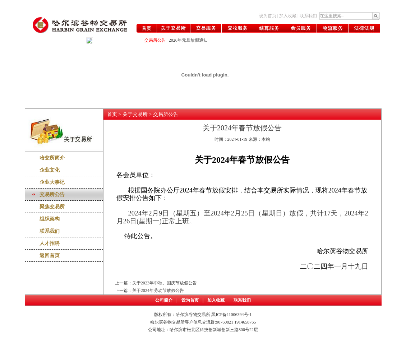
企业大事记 (52, 182)
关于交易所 (135, 114)
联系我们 (308, 15)
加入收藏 (287, 15)
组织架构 (50, 219)
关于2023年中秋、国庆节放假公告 (164, 282)
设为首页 (267, 15)
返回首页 (50, 255)
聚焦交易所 (52, 206)
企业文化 (50, 170)
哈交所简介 (52, 158)
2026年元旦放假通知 (188, 40)
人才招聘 (50, 243)
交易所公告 (52, 194)
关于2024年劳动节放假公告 (158, 290)
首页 (112, 114)
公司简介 (163, 300)
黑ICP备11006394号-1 (231, 314)
